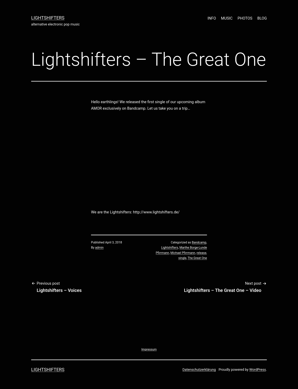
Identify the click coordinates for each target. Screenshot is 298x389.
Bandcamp (199, 242)
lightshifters (47, 18)
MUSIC (227, 18)
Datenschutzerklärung (199, 370)
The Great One (197, 258)
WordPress (257, 370)
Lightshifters (169, 247)
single (182, 258)
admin (99, 247)
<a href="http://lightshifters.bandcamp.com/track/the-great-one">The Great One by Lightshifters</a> (124, 159)
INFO (212, 18)
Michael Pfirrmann (182, 253)
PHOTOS (245, 18)
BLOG (262, 18)
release (201, 253)
